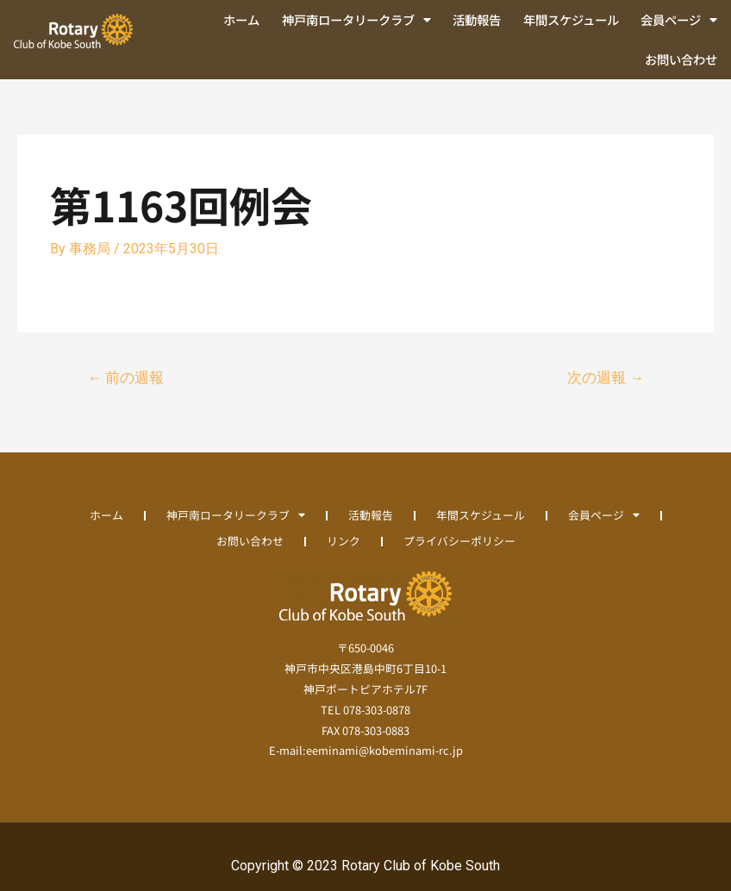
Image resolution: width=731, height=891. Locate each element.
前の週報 (125, 377)
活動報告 (477, 19)
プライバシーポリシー (459, 541)
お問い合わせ (681, 59)
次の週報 (605, 377)
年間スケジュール (571, 19)
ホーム (241, 19)
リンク (343, 541)
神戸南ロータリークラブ (356, 19)
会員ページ (678, 19)
